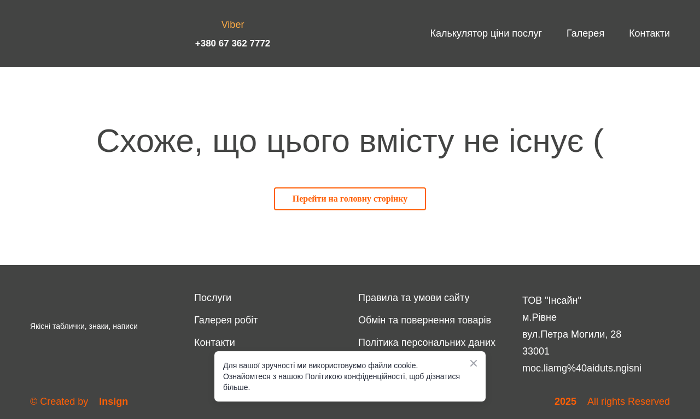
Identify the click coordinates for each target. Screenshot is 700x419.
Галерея (585, 33)
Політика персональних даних (426, 342)
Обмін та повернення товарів (424, 320)
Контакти (649, 33)
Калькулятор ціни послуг (486, 33)
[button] (350, 198)
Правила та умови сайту (413, 297)
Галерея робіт (226, 320)
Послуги (212, 297)
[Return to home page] (68, 34)
